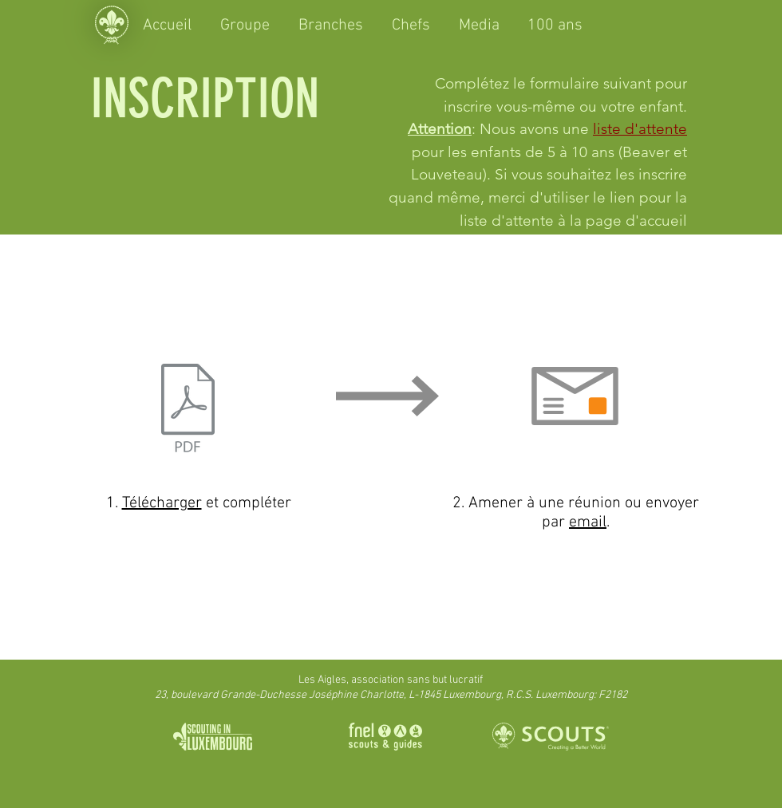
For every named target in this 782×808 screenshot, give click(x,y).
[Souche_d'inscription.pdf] (187, 410)
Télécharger (162, 503)
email (587, 522)
